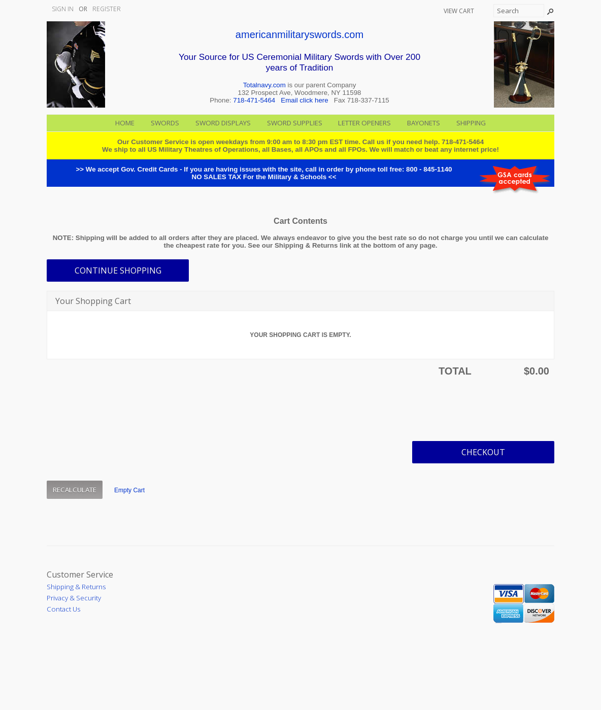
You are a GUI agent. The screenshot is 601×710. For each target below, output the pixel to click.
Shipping (471, 122)
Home (125, 122)
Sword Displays (223, 122)
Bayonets (423, 122)
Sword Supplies (294, 122)
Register (106, 9)
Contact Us (63, 609)
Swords (165, 122)
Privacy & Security (74, 597)
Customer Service (80, 574)
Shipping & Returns (76, 586)
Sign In (63, 9)
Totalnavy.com (264, 85)
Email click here (304, 100)
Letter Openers (364, 122)
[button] (118, 270)
